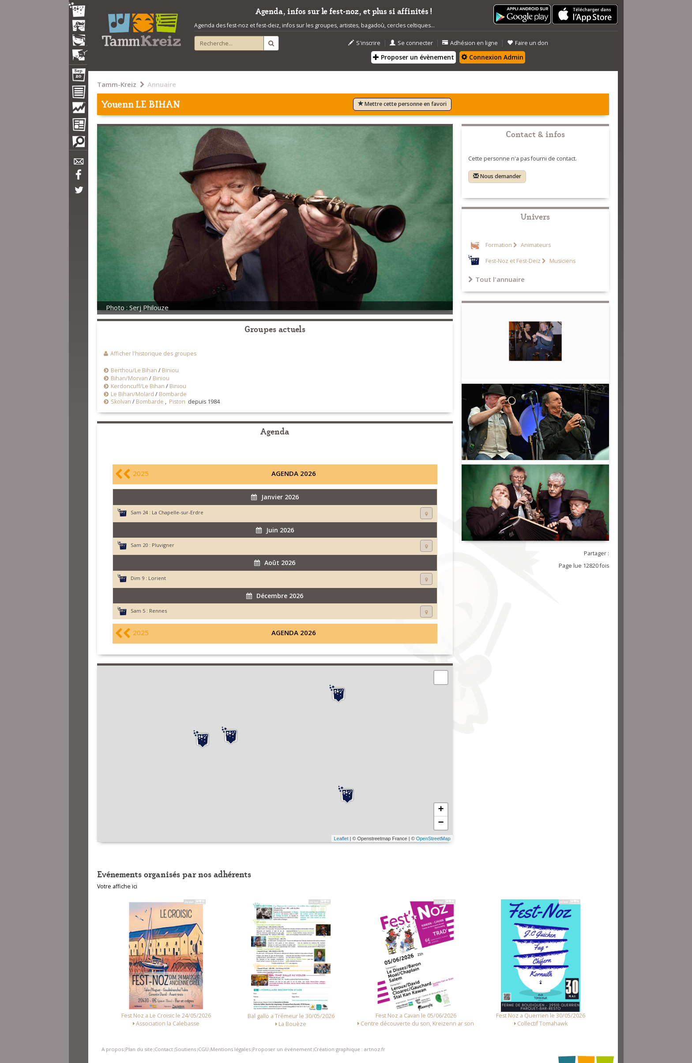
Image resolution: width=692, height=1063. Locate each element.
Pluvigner (163, 545)
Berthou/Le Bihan (134, 370)
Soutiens (185, 1049)
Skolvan (121, 401)
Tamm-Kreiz (116, 84)
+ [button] (441, 809)
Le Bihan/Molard (132, 394)
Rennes (158, 610)
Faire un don (527, 43)
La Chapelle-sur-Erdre (177, 512)
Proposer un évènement (413, 57)
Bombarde (173, 394)
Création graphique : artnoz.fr (349, 1049)
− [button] (441, 823)
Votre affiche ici (117, 886)
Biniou (170, 370)
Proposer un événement (282, 1049)
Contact (163, 1049)
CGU (203, 1049)
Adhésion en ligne (470, 43)
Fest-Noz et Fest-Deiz (513, 261)
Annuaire (161, 84)
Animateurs (535, 245)
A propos (113, 1049)
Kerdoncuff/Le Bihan (138, 386)
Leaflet (341, 838)
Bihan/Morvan (129, 378)
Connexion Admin (492, 57)
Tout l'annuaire (496, 279)
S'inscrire (364, 43)
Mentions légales (231, 1049)
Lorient (157, 578)
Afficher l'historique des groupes (153, 353)
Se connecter (411, 43)
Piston (177, 401)
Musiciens (561, 261)
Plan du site (139, 1049)
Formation (498, 245)
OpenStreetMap (433, 838)
